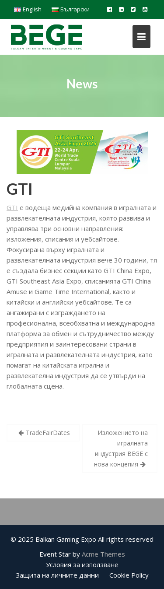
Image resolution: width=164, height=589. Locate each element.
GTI (20, 188)
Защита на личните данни (57, 575)
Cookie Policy (129, 575)
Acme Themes (103, 554)
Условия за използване (82, 564)
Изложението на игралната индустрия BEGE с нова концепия (121, 448)
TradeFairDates (48, 432)
